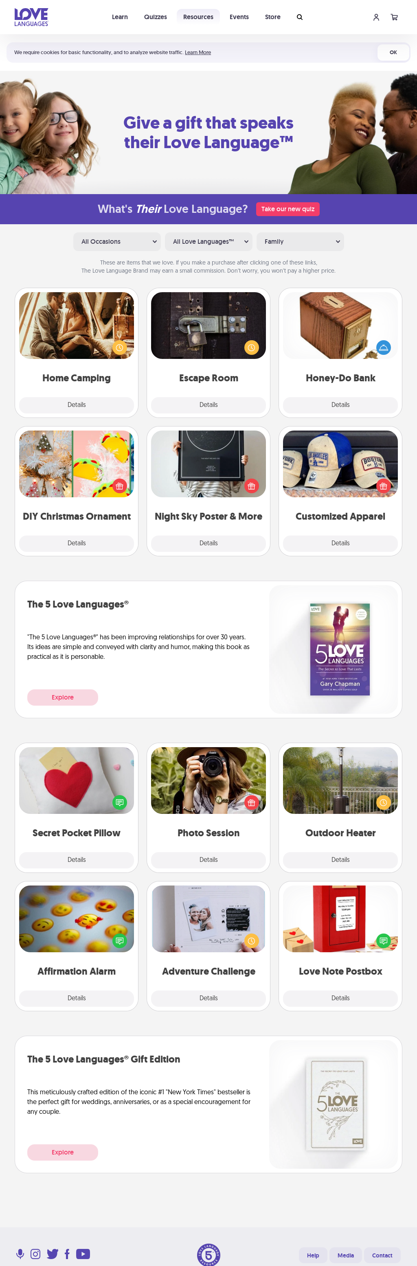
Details (77, 405)
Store (273, 17)
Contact (382, 1255)
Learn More (198, 52)
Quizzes (155, 17)
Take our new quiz (287, 209)
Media (346, 1255)
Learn (120, 17)
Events (239, 17)
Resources (198, 17)
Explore (63, 697)
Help (313, 1255)
